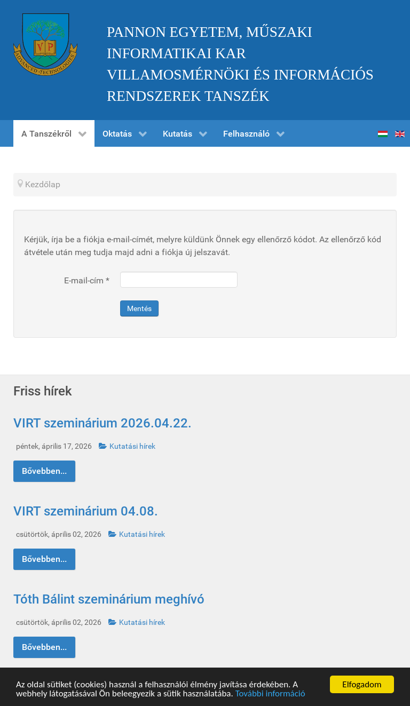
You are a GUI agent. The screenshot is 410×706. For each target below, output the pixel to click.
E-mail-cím (86, 280)
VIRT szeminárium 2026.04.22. (102, 423)
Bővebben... (44, 471)
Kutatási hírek (127, 446)
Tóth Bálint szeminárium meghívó (108, 599)
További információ (270, 694)
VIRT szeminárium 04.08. (85, 511)
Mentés (139, 308)
